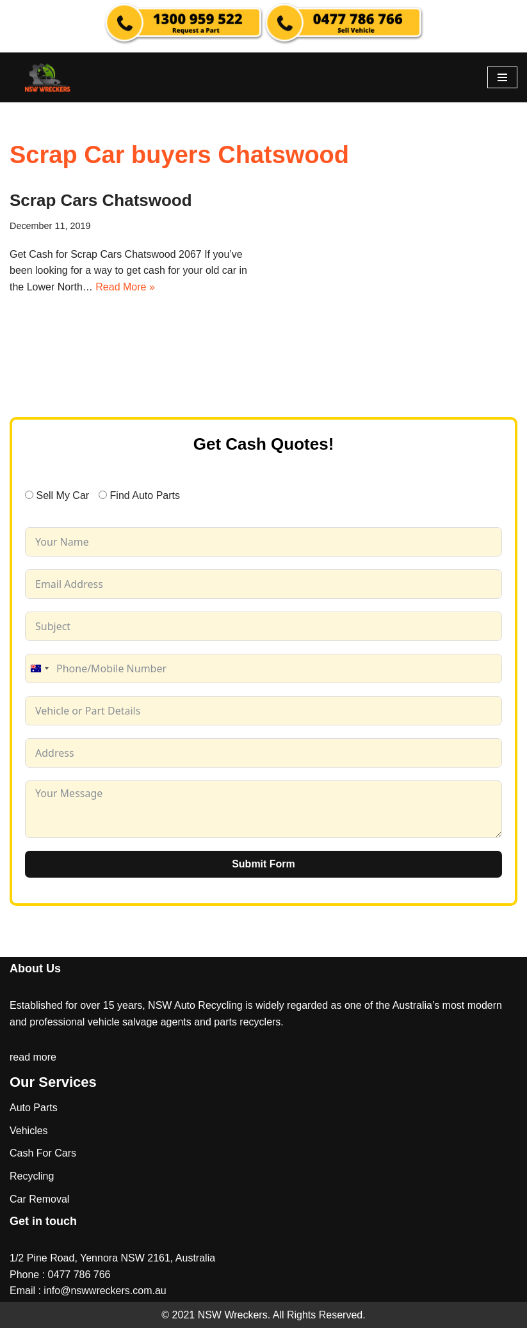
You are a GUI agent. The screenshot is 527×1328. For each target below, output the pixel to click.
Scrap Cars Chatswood (101, 200)
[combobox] (39, 668)
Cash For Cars (43, 1153)
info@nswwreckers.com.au (105, 1290)
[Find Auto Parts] (103, 495)
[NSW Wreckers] (48, 77)
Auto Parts (34, 1107)
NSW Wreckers (231, 1314)
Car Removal (39, 1199)
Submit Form (263, 863)
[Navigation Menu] (502, 77)
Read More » (125, 286)
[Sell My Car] (29, 495)
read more (33, 1057)
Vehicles (29, 1130)
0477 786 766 (79, 1274)
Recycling (32, 1176)
